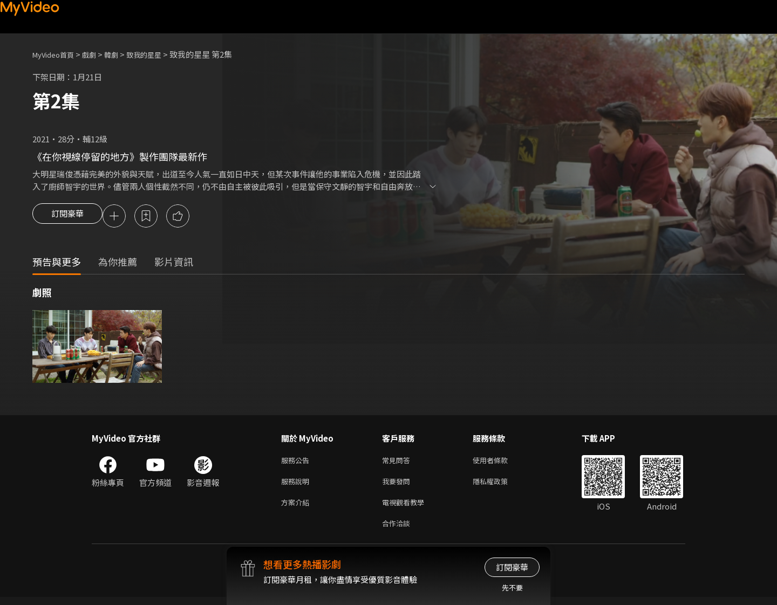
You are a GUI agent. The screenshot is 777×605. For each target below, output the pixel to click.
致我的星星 (158, 54)
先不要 (512, 587)
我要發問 (398, 485)
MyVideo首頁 (56, 54)
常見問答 (398, 462)
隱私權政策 (499, 485)
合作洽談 (398, 530)
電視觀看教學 (406, 507)
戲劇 (98, 54)
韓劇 (122, 54)
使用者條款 (499, 462)
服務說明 (297, 485)
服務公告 (297, 462)
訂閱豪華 (67, 217)
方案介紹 (297, 507)
